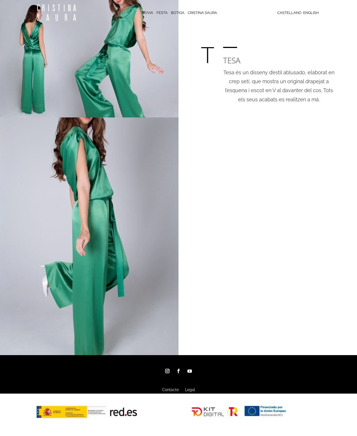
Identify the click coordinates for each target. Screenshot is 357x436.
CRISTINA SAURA (202, 13)
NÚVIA (147, 13)
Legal (190, 390)
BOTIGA (177, 13)
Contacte (170, 390)
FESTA (162, 13)
